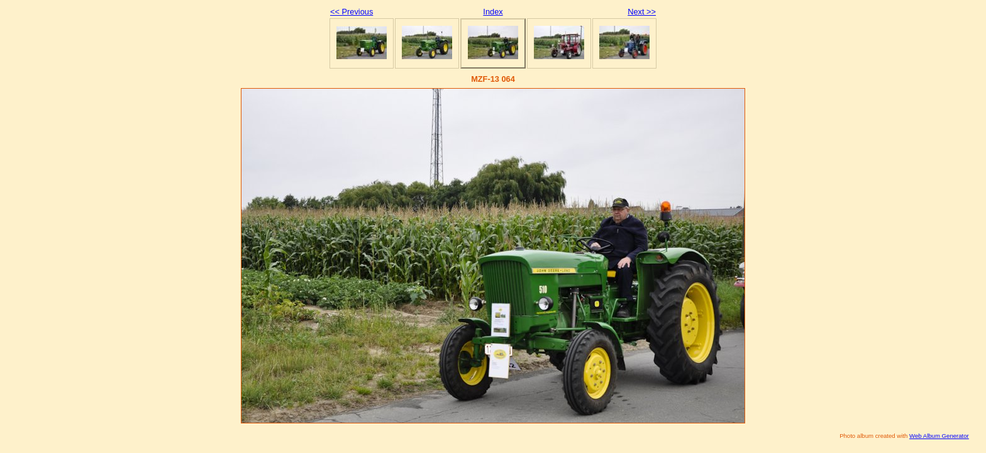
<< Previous (351, 11)
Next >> (642, 11)
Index (492, 11)
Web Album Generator (939, 435)
